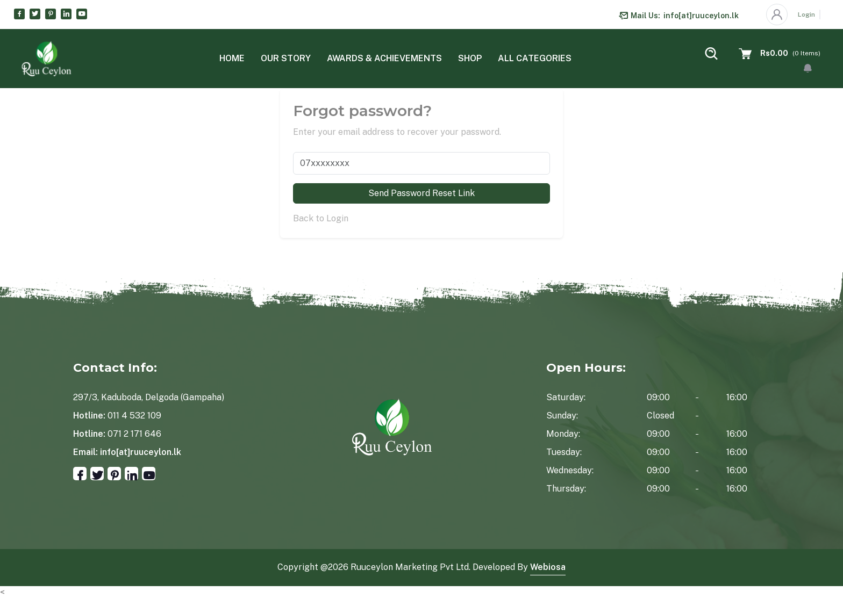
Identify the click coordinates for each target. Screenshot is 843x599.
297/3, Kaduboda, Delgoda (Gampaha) (148, 397)
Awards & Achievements (384, 58)
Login (806, 14)
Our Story (286, 58)
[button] (808, 68)
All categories (534, 58)
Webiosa (548, 567)
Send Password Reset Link (421, 193)
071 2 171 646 (134, 434)
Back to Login (320, 218)
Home (232, 58)
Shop (470, 58)
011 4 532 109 (134, 415)
